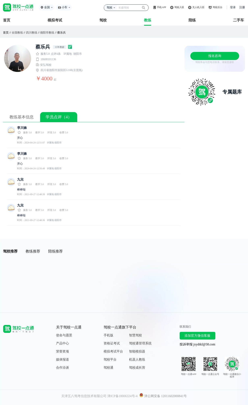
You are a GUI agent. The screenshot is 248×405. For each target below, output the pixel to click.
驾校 (103, 20)
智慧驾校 (135, 335)
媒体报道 (62, 359)
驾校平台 (110, 359)
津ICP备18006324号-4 (122, 396)
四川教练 (31, 32)
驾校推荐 (10, 251)
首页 (6, 20)
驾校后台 (217, 7)
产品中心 (62, 343)
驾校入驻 (179, 7)
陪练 (192, 20)
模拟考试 (55, 20)
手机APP (161, 7)
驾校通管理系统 (140, 343)
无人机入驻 (198, 7)
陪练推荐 (55, 251)
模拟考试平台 (113, 351)
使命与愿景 (64, 335)
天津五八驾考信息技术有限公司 (83, 396)
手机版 (108, 335)
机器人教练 (137, 359)
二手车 (238, 20)
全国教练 (17, 32)
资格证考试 (112, 343)
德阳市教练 (47, 32)
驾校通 (108, 367)
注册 (242, 7)
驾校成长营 (137, 367)
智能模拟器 (137, 351)
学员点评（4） (59, 117)
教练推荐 (33, 251)
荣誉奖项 (62, 351)
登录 (233, 7)
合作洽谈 (62, 367)
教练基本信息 (21, 117)
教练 (147, 20)
